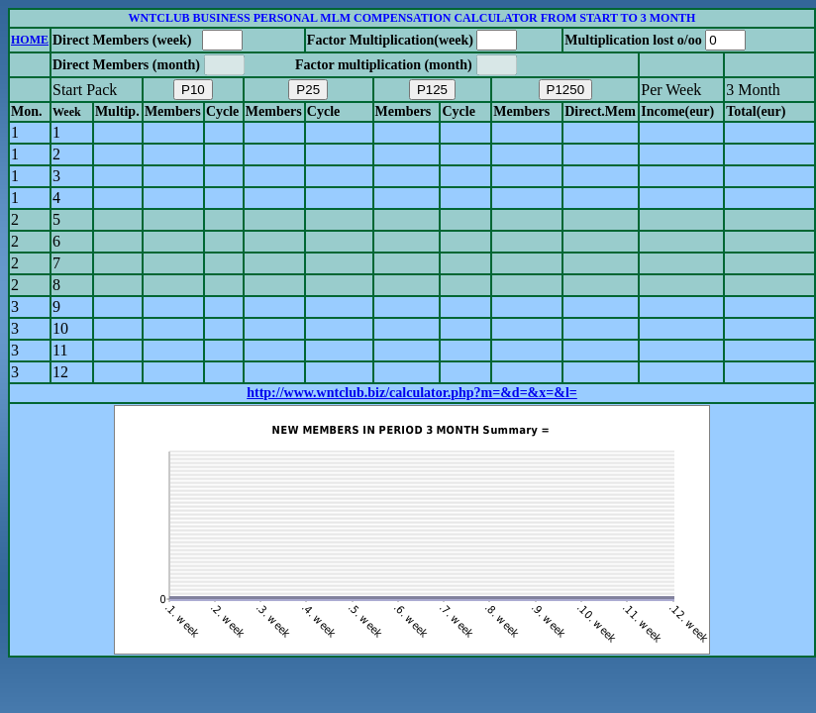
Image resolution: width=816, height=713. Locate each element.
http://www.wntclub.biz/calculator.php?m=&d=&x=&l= (412, 392)
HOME (30, 40)
